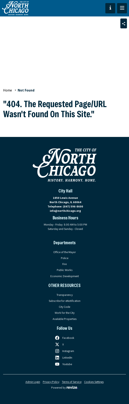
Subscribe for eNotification (64, 301)
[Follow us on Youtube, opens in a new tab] (63, 364)
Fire (64, 264)
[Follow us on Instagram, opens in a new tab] (64, 350)
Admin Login (33, 382)
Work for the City (64, 313)
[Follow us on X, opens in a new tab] (59, 344)
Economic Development (64, 276)
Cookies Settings (94, 382)
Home (7, 90)
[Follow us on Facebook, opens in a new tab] (64, 337)
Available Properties (65, 319)
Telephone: (65, 206)
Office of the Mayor (64, 252)
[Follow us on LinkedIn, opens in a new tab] (63, 357)
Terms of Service (71, 382)
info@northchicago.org (65, 211)
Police (64, 258)
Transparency (65, 295)
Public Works (64, 270)
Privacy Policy (51, 382)
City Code (64, 307)
